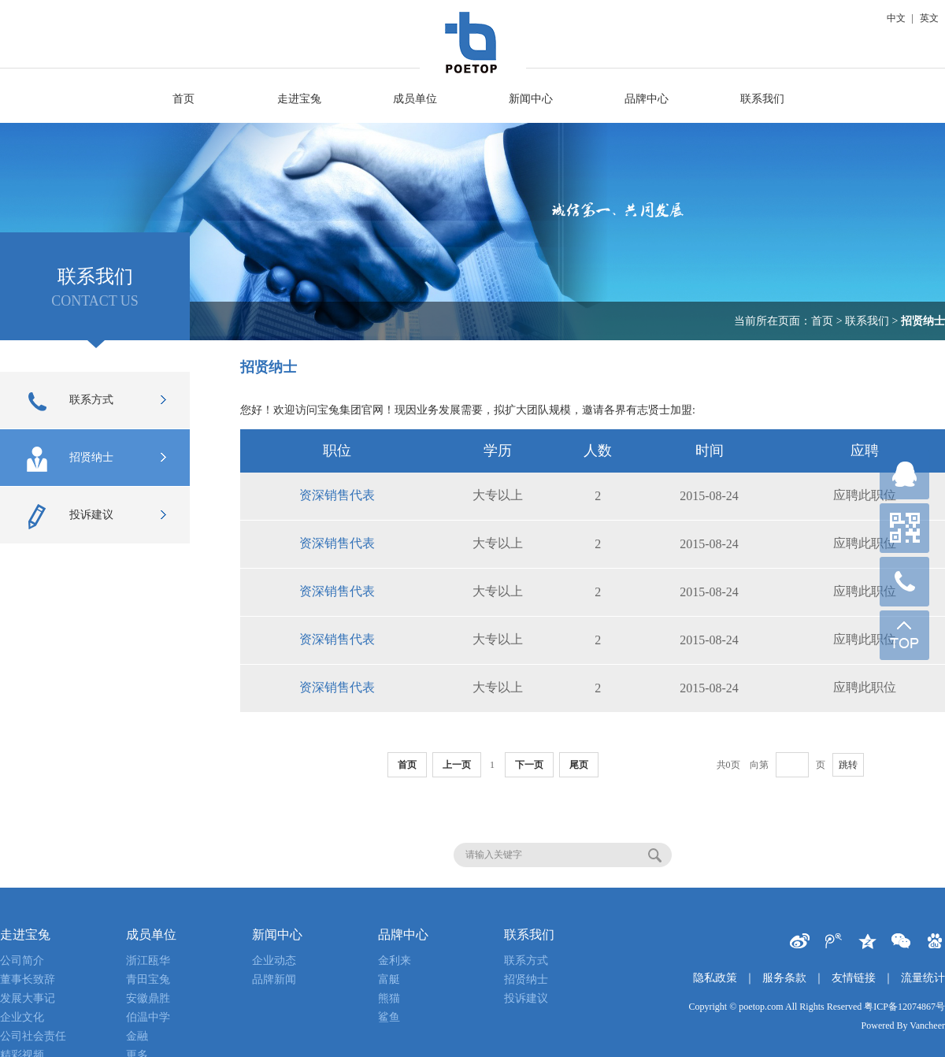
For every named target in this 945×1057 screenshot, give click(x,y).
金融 (137, 1036)
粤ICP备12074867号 (904, 1006)
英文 (929, 18)
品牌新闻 (274, 979)
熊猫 (389, 998)
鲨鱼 (389, 1017)
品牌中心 (646, 99)
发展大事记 (27, 998)
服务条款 (784, 978)
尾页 (578, 764)
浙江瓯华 (148, 960)
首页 (183, 99)
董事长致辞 (27, 979)
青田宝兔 (148, 979)
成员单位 (415, 99)
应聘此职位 (864, 495)
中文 (896, 18)
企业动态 (274, 960)
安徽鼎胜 (148, 998)
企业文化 (22, 1017)
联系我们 (762, 99)
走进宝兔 (299, 99)
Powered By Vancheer (903, 1025)
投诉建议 (69, 516)
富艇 (389, 979)
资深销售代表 (337, 495)
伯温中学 (148, 1017)
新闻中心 (531, 99)
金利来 (394, 960)
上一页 (457, 764)
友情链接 (854, 978)
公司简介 (22, 960)
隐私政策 (715, 978)
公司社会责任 (33, 1036)
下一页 (529, 764)
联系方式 (69, 401)
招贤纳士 (69, 459)
